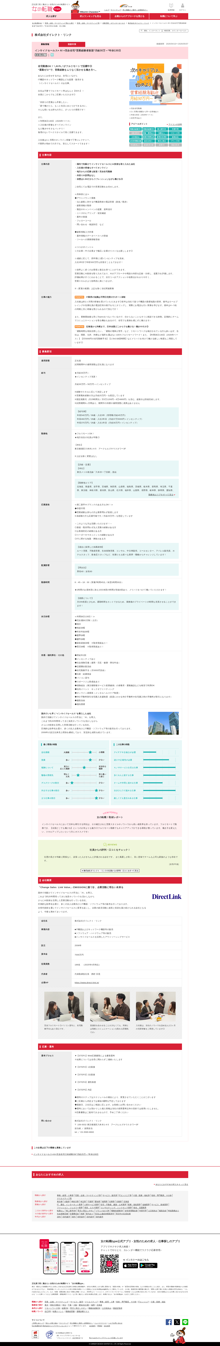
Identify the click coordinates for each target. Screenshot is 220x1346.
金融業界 (146, 1205)
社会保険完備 (62, 1214)
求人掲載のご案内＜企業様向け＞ (135, 10)
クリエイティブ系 (64, 1198)
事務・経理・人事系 (65, 1195)
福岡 (93, 1305)
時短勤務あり (173, 1211)
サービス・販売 (76, 1302)
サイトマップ (116, 10)
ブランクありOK (102, 1211)
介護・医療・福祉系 (141, 1195)
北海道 (126, 1201)
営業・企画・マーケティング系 (88, 1195)
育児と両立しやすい (86, 1211)
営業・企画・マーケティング (56, 1302)
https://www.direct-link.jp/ (87, 982)
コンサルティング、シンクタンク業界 (116, 1208)
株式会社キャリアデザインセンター (55, 1326)
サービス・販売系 (110, 1195)
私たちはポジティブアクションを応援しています (106, 1338)
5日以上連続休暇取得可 (104, 1214)
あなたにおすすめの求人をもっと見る (172, 1184)
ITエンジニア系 (125, 1195)
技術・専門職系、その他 (161, 1195)
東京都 (59, 1201)
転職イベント (58, 1311)
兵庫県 (112, 1201)
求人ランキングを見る (90, 16)
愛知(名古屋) (84, 1305)
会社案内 (92, 1326)
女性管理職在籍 (131, 1211)
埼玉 (64, 1305)
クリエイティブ (91, 1302)
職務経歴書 (70, 1311)
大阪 (75, 1305)
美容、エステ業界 (91, 1208)
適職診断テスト (83, 1311)
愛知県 (97, 1201)
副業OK (65, 1308)
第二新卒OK (71, 1211)
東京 (46, 1305)
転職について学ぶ (168, 16)
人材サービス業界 (91, 1205)
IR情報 (99, 1326)
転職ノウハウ (37, 1311)
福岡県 (104, 1201)
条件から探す (37, 1308)
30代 (74, 1217)
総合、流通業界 (140, 1208)
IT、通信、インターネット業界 (69, 1205)
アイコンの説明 (175, 124)
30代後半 (99, 1217)
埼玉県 (83, 1201)
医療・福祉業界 (134, 1205)
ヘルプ (106, 10)
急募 (82, 1214)
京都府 (119, 1201)
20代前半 (90, 1217)
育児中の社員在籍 (123, 1214)
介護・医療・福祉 (158, 1302)
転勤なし (60, 1211)
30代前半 (81, 1217)
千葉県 (90, 1201)
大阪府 (67, 1201)
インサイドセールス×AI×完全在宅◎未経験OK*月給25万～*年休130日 (66, 1154)
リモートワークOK (52, 1308)
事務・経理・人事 (107, 1302)
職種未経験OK (117, 1211)
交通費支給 (74, 1214)
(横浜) (58, 1305)
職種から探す (37, 1302)
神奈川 (53, 1305)
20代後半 (66, 1217)
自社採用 (107, 1326)
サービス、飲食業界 (159, 1205)
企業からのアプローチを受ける (130, 16)
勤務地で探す (37, 1305)
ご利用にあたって (38, 1323)
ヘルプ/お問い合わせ (115, 1323)
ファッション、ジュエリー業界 (70, 1208)
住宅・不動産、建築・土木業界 (113, 1205)
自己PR (48, 1311)
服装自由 (162, 1211)
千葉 (70, 1305)
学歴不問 (143, 1211)
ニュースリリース (100, 1323)
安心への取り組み (52, 1323)
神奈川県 (75, 1201)
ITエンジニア (143, 1302)
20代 (59, 1217)
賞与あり (89, 1214)
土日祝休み (152, 1211)
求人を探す (51, 16)
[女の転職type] (37, 1326)
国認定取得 (117, 1308)
